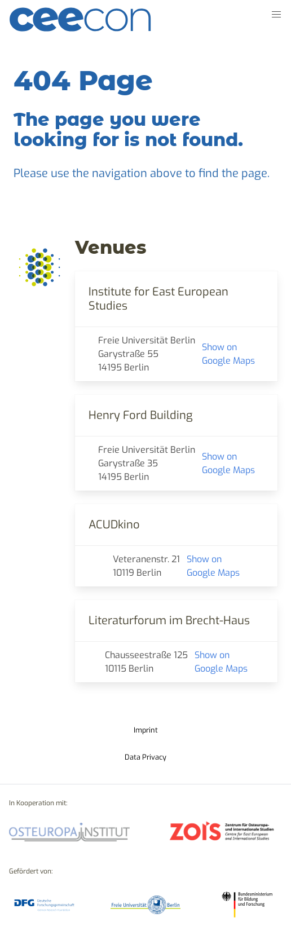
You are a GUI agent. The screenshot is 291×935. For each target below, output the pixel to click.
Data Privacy (145, 757)
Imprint (146, 730)
